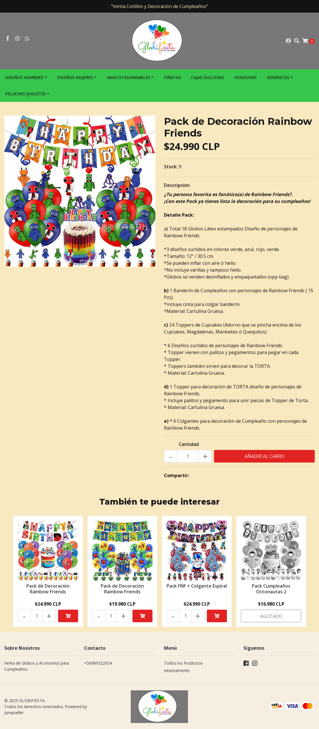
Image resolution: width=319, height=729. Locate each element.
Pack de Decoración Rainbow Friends (48, 588)
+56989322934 (98, 663)
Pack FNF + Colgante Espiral (197, 586)
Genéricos (278, 77)
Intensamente (177, 670)
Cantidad (189, 444)
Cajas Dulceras (207, 77)
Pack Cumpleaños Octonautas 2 (271, 588)
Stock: (171, 166)
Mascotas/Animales (128, 77)
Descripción (177, 185)
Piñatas (172, 77)
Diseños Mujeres (75, 77)
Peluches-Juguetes (25, 93)
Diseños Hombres (24, 77)
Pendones (246, 77)
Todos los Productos (183, 663)
